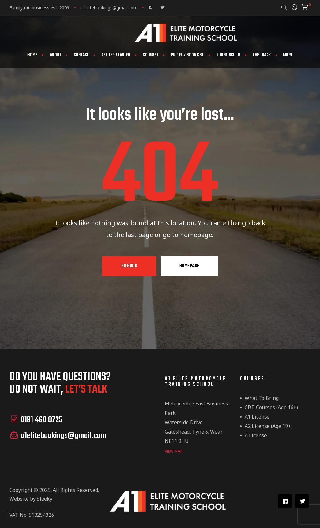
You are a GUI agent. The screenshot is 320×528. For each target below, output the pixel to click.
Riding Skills (228, 55)
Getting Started (115, 55)
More (287, 55)
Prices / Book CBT (187, 55)
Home (32, 55)
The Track (262, 55)
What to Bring (262, 398)
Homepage (189, 266)
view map (173, 450)
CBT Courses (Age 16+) (271, 407)
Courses (150, 55)
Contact (81, 55)
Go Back (129, 266)
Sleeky (44, 498)
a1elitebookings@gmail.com (109, 8)
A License (256, 435)
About (55, 55)
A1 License (257, 416)
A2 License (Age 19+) (269, 426)
